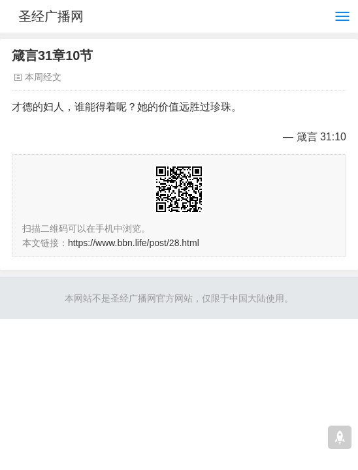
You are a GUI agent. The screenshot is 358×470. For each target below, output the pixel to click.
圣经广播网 (51, 16)
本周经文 (43, 77)
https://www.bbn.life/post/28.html (133, 243)
